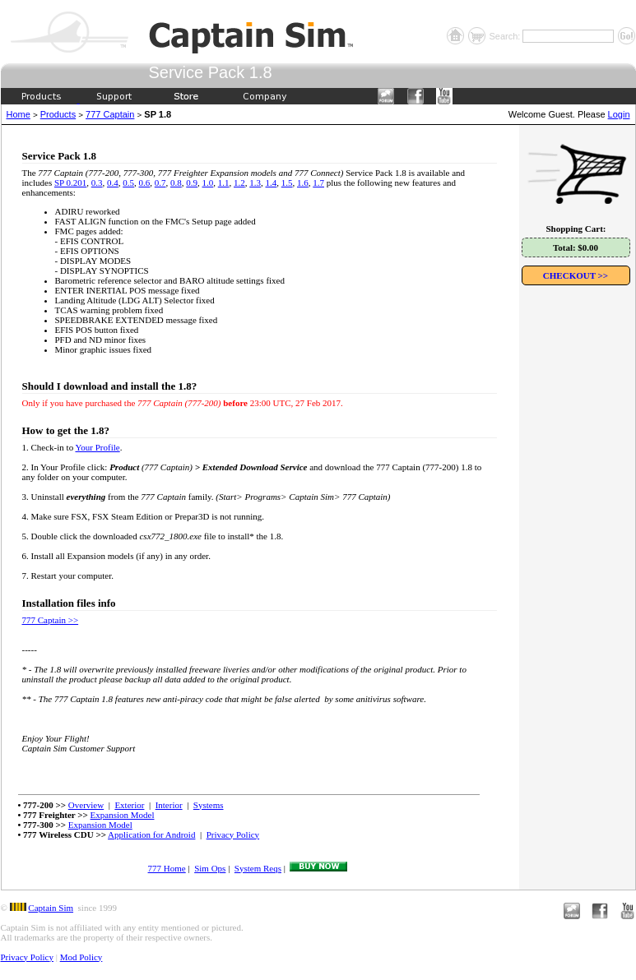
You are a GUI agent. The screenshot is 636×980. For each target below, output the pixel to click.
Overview (86, 805)
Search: (505, 36)
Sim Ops (209, 868)
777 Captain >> (50, 620)
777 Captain (110, 114)
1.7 (318, 182)
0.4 (112, 182)
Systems (208, 805)
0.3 (97, 182)
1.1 (224, 182)
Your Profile (97, 447)
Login (619, 114)
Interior (169, 805)
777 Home (167, 868)
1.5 (287, 182)
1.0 (208, 182)
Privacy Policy (233, 834)
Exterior (129, 805)
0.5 (128, 182)
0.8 (176, 182)
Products (58, 114)
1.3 (255, 182)
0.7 (160, 182)
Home (18, 114)
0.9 (191, 182)
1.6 (303, 182)
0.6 (145, 182)
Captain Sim (50, 908)
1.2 (239, 182)
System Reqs (257, 868)
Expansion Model (123, 815)
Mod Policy (81, 957)
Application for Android (151, 834)
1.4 (271, 182)
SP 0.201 (70, 182)
